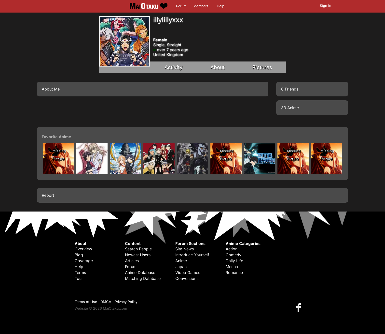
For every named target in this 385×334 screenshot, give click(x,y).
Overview (83, 248)
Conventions (186, 278)
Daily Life (234, 260)
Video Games (187, 272)
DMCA (105, 302)
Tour (79, 278)
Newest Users (138, 254)
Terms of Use (86, 302)
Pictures (262, 67)
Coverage (84, 260)
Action (231, 248)
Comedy (233, 254)
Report (48, 195)
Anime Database (140, 272)
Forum (181, 6)
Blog (79, 254)
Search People (138, 248)
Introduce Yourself (192, 254)
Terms (80, 272)
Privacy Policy (126, 302)
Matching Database (143, 278)
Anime (181, 260)
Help (220, 6)
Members (200, 6)
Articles (132, 260)
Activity (174, 67)
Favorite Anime (56, 136)
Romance (234, 272)
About (217, 67)
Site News (184, 248)
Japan (181, 266)
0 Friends (289, 89)
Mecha (232, 266)
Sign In (325, 6)
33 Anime (290, 107)
